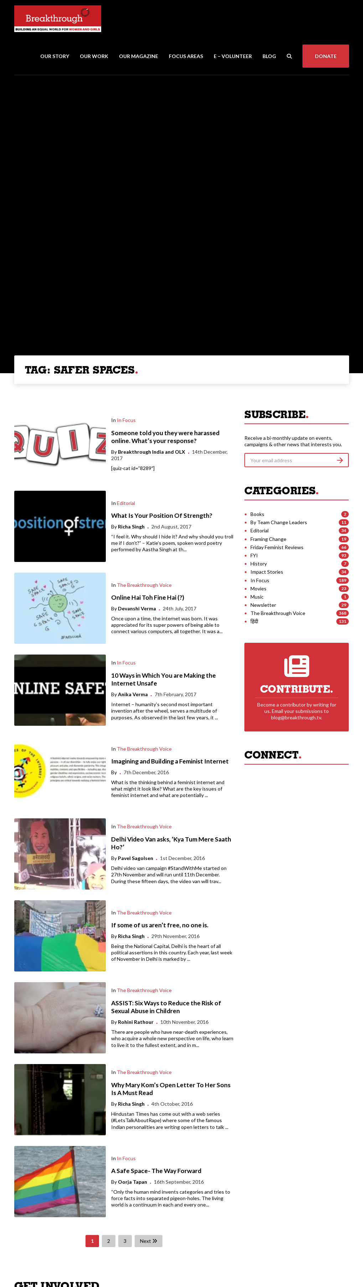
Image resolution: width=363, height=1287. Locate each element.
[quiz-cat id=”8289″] (133, 468)
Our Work (94, 56)
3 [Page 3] (125, 1241)
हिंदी (254, 621)
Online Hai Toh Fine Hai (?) (147, 597)
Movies (258, 588)
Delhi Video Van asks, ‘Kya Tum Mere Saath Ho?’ (171, 843)
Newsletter (263, 605)
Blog (269, 56)
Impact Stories (266, 572)
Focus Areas (186, 56)
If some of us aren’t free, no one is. (159, 925)
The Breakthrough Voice (144, 585)
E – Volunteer (233, 56)
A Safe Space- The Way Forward (156, 1170)
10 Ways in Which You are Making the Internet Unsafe (163, 679)
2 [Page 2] (108, 1241)
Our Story (54, 56)
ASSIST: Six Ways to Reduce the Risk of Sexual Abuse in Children (166, 1007)
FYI (254, 555)
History (258, 564)
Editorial (126, 503)
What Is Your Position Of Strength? (161, 515)
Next (148, 1241)
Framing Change (268, 539)
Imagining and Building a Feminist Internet (170, 761)
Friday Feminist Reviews (277, 547)
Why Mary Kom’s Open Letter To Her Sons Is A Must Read (170, 1089)
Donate (326, 56)
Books (257, 514)
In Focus (126, 420)
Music (257, 597)
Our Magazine (138, 56)
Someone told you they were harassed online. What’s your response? (165, 437)
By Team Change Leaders (278, 522)
